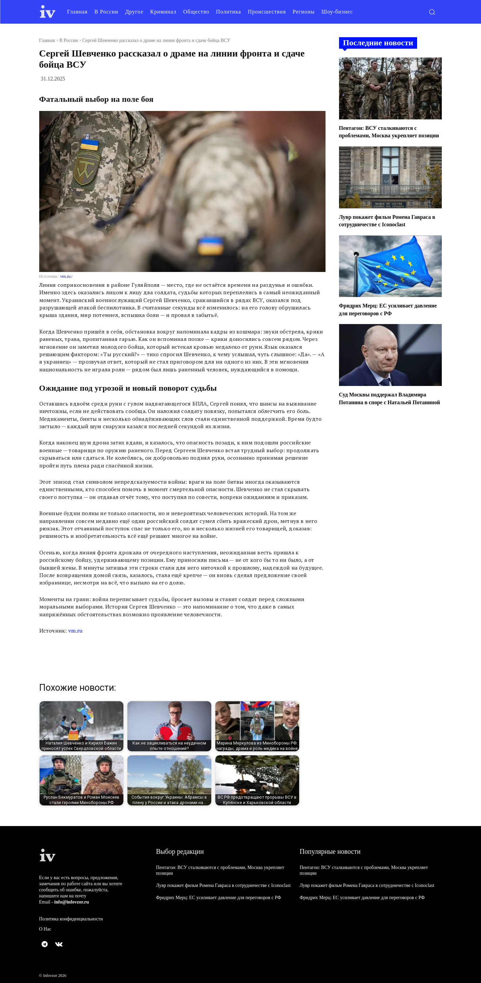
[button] (432, 12)
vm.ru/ (66, 276)
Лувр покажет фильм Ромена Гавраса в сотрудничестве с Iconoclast (223, 885)
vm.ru (75, 630)
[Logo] (47, 12)
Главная (47, 40)
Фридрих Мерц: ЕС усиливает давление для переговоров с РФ (218, 897)
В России (68, 40)
